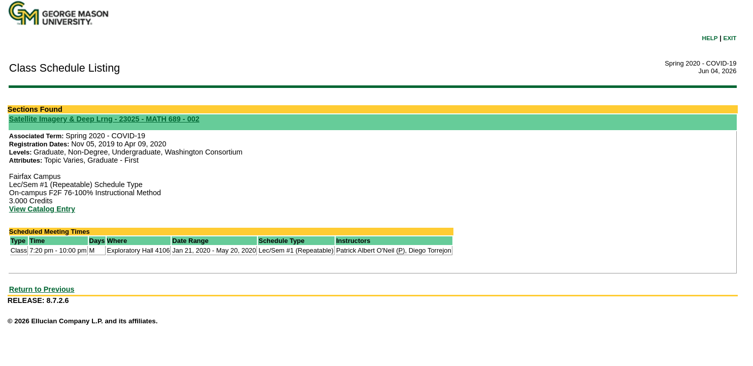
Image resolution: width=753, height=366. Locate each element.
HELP (710, 38)
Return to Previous (42, 289)
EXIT (729, 38)
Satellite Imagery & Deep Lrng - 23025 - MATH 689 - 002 (104, 119)
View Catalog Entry (42, 209)
